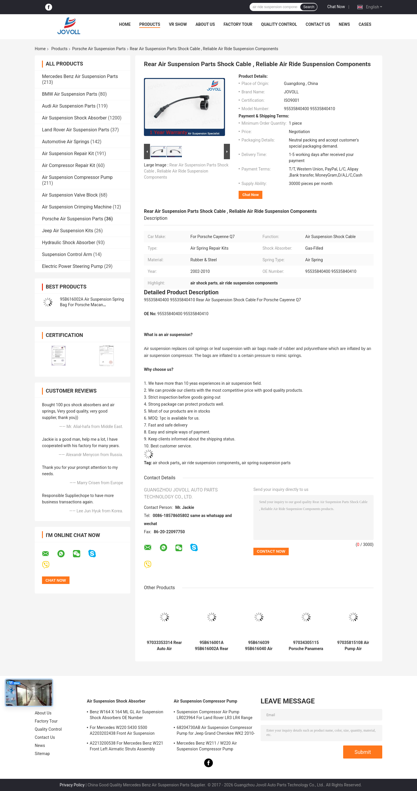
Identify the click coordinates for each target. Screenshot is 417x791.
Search (308, 7)
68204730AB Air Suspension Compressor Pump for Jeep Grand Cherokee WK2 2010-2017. (216, 731)
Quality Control (279, 24)
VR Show (178, 24)
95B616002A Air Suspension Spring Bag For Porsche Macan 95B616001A (92, 305)
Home (125, 24)
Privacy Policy (72, 785)
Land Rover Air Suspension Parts (75, 130)
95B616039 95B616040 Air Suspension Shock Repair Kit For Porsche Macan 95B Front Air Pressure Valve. (258, 645)
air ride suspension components (210, 462)
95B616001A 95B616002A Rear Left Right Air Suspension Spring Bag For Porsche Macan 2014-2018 (211, 645)
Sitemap (42, 753)
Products (149, 24)
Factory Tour (238, 24)
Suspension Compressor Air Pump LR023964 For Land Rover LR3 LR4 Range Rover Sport (215, 716)
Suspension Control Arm (67, 254)
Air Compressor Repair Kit (68, 165)
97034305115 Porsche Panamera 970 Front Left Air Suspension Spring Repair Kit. (306, 645)
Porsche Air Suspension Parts (99, 48)
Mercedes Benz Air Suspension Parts (80, 76)
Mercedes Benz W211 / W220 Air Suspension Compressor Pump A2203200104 (207, 747)
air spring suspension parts (266, 462)
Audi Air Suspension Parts (69, 106)
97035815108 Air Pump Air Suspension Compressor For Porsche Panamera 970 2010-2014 (353, 645)
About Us (205, 24)
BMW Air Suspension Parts (69, 94)
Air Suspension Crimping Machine (76, 207)
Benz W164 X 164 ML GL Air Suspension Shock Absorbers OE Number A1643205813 (126, 716)
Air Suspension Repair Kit (68, 153)
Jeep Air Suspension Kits (67, 230)
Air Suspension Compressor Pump (77, 177)
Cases (365, 24)
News (344, 24)
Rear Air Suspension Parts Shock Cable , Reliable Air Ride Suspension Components (186, 171)
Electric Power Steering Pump (72, 266)
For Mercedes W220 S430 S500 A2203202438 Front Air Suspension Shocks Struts (122, 731)
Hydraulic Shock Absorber (68, 242)
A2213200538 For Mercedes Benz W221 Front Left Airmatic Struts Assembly (126, 746)
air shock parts (166, 462)
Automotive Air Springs (65, 141)
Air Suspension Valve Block (70, 195)
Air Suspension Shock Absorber (74, 118)
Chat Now (336, 6)
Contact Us (318, 24)
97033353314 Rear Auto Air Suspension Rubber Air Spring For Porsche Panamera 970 (164, 645)
